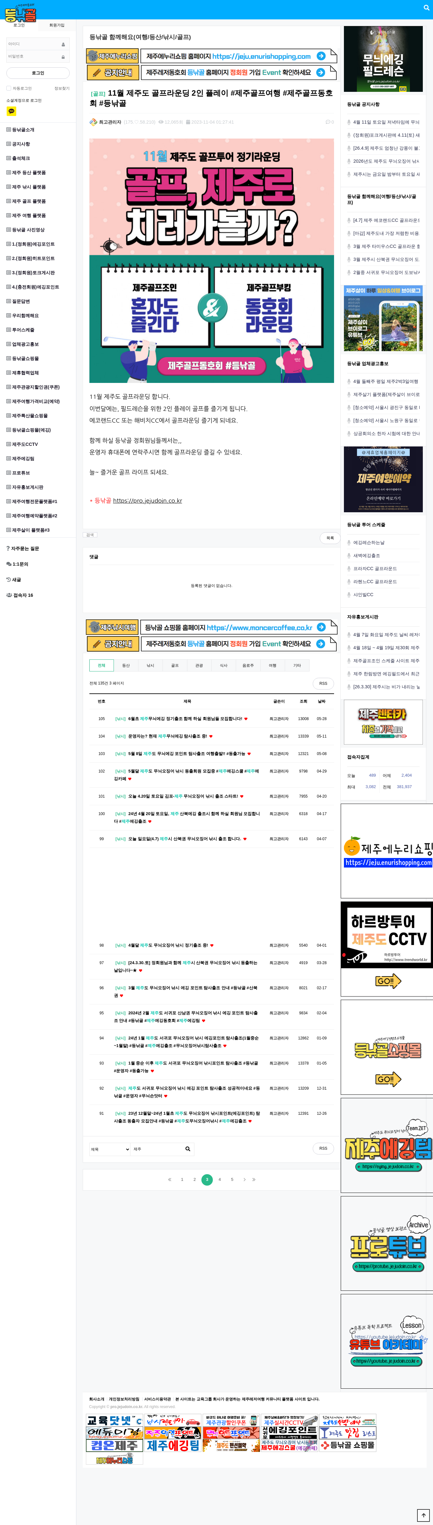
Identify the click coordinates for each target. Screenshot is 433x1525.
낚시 (150, 665)
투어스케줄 (20, 329)
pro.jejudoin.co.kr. (126, 1407)
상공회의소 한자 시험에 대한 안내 (387, 433)
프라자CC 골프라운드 (375, 568)
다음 (244, 1180)
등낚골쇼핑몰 (22, 358)
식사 (223, 665)
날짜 (321, 701)
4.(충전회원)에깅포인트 (32, 286)
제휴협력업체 (22, 372)
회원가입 (57, 25)
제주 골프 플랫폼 (26, 201)
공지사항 (18, 143)
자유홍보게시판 (24, 487)
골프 (175, 665)
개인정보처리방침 (124, 1399)
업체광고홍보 (22, 344)
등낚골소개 (20, 129)
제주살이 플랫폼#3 (28, 530)
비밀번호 (6, 37)
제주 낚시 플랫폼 (26, 186)
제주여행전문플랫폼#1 (31, 501)
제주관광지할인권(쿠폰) (33, 387)
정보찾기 (62, 88)
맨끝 (254, 1180)
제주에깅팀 (20, 458)
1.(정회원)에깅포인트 (30, 244)
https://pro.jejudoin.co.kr (147, 501)
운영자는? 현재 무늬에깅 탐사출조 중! (170, 736)
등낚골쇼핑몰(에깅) (28, 429)
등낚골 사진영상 (25, 229)
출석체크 (18, 158)
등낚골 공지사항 (363, 104)
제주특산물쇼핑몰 (27, 415)
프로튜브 (18, 472)
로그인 (38, 73)
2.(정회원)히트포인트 (30, 258)
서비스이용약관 (157, 1399)
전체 (101, 665)
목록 (330, 538)
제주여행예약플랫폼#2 (31, 515)
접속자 (19, 595)
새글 (13, 579)
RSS (323, 683)
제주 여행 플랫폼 (26, 215)
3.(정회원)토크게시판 (30, 272)
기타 (297, 665)
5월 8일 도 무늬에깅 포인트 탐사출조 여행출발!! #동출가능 (189, 753)
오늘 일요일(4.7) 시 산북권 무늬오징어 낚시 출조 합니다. (187, 838)
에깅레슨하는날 (369, 542)
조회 (303, 701)
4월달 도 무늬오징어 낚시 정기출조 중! (171, 945)
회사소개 (96, 1399)
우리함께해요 (22, 315)
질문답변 (18, 301)
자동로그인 (21, 88)
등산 (126, 665)
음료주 (248, 665)
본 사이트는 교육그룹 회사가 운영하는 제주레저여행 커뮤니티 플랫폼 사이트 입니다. (247, 1399)
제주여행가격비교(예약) (33, 401)
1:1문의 (17, 564)
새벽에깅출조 (366, 555)
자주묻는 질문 (22, 548)
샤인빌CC (363, 594)
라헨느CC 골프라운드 (375, 581)
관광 (199, 665)
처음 (169, 1180)
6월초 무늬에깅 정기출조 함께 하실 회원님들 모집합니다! (188, 718)
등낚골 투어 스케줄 (366, 524)
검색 (90, 535)
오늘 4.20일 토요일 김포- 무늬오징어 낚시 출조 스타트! (186, 796)
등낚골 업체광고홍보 (367, 363)
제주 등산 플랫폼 (26, 172)
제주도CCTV (22, 444)
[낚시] (120, 719)
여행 (272, 665)
